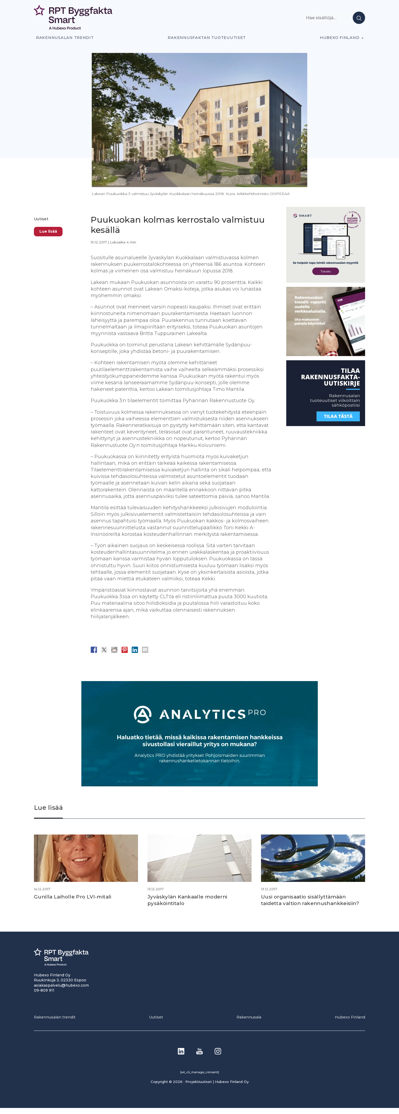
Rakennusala (249, 1023)
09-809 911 (44, 996)
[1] (325, 424)
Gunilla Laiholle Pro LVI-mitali (75, 896)
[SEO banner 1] (325, 281)
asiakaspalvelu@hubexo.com (61, 991)
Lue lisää (48, 231)
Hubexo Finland (339, 37)
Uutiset (41, 219)
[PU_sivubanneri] (325, 354)
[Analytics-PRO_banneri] (199, 784)
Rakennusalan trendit (65, 37)
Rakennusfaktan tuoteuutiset (207, 37)
